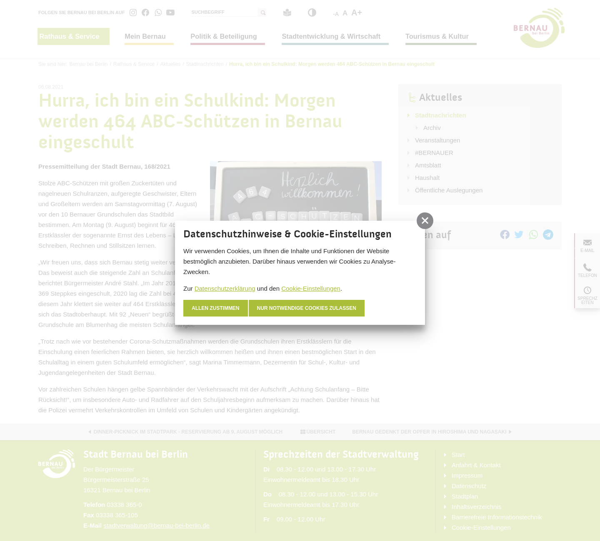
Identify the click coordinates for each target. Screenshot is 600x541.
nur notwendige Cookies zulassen (307, 308)
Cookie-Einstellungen (310, 288)
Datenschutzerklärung (225, 288)
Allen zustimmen (216, 308)
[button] (425, 220)
